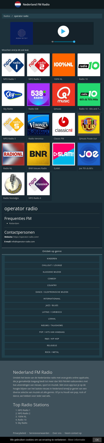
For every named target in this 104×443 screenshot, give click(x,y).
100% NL (58, 79)
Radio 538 (33, 108)
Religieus (52, 345)
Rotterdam (14, 223)
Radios (7, 16)
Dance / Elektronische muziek (52, 292)
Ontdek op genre (52, 251)
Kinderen (52, 258)
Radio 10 (83, 79)
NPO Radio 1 (9, 79)
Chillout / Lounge (52, 265)
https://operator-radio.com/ (26, 236)
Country (52, 285)
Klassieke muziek (52, 272)
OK (97, 440)
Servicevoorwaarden (39, 433)
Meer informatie (76, 439)
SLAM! (57, 168)
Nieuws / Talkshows (52, 325)
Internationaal (52, 298)
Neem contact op (73, 433)
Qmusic (57, 108)
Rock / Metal (52, 352)
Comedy (52, 278)
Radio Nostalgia (11, 198)
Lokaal (52, 318)
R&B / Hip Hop (52, 338)
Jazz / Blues (52, 305)
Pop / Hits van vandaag (52, 332)
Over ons (57, 433)
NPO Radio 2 (35, 79)
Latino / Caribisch (52, 312)
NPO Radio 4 (35, 198)
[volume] (64, 41)
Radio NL (7, 168)
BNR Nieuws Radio (38, 168)
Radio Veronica (36, 138)
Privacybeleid (19, 433)
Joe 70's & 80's (86, 168)
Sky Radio (8, 108)
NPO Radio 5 (9, 138)
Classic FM (59, 138)
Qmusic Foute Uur (88, 138)
